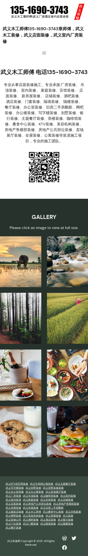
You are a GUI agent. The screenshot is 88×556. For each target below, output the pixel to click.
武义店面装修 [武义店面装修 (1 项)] (13, 503)
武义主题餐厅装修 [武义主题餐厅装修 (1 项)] (65, 483)
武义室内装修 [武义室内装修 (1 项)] (68, 495)
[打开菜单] (44, 53)
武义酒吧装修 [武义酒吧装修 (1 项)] (30, 519)
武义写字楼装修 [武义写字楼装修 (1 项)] (15, 487)
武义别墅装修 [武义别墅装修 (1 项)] (33, 487)
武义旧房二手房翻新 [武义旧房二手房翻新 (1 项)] (52, 507)
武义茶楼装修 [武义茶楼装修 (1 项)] (53, 515)
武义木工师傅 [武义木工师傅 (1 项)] (33, 511)
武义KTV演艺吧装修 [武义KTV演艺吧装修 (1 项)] (17, 483)
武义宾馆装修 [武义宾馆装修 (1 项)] (48, 499)
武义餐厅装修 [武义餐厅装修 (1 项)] (13, 527)
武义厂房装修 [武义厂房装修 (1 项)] (13, 495)
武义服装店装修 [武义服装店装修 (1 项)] (15, 511)
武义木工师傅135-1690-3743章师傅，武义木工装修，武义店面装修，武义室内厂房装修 (43, 35)
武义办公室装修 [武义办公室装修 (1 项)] (15, 491)
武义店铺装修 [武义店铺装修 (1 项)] (65, 499)
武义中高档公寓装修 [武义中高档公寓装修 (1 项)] (41, 483)
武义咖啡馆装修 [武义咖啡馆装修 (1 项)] (49, 495)
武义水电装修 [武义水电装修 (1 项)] (73, 511)
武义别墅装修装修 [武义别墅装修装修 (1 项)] (53, 487)
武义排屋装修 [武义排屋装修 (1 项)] (30, 507)
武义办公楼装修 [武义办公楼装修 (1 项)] (35, 491)
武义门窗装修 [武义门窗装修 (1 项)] (30, 523)
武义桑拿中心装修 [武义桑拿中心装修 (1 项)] (53, 511)
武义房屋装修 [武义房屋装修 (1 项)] (13, 507)
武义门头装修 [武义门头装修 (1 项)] (13, 523)
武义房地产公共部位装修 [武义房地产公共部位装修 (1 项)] (37, 503)
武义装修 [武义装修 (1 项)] (68, 515)
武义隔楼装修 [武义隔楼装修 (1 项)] (65, 523)
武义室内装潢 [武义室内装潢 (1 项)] (13, 499)
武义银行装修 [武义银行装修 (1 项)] (65, 519)
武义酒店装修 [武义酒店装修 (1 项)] (48, 519)
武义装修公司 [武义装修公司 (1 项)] (13, 519)
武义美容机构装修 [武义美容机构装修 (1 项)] (33, 515)
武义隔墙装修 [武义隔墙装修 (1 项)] (48, 523)
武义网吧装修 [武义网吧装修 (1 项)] (13, 515)
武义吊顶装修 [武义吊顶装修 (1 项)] (30, 495)
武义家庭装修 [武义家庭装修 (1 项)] (30, 499)
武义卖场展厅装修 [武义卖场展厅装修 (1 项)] (56, 491)
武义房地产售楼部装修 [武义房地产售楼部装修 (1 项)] (66, 503)
